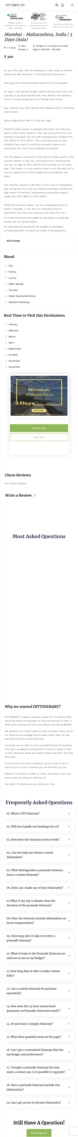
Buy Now (39, 437)
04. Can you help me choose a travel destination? (30, 855)
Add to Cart (39, 428)
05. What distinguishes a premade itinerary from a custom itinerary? (35, 872)
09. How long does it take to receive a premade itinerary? (31, 938)
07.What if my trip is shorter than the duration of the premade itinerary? (31, 903)
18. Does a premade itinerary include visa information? (33, 1087)
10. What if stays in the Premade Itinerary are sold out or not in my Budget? (36, 956)
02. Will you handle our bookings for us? (33, 826)
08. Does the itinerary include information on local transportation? (36, 921)
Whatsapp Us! (39, 1132)
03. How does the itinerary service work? (33, 839)
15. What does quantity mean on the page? (34, 1037)
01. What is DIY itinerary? (23, 813)
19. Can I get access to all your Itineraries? (34, 1102)
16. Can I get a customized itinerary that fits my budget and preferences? (35, 1052)
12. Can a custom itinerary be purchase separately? (32, 991)
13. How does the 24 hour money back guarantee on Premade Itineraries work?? (34, 1008)
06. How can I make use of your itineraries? (35, 887)
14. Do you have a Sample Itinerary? (30, 1023)
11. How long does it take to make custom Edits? (33, 973)
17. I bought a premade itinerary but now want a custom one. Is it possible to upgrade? (36, 1070)
